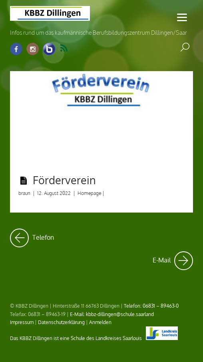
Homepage (89, 193)
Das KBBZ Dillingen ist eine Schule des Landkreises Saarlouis (93, 338)
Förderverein (64, 180)
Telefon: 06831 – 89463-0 (151, 305)
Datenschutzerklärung (61, 322)
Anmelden (100, 322)
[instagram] (32, 49)
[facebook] (16, 49)
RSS (64, 48)
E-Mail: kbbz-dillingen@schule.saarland (112, 314)
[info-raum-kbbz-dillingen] (49, 49)
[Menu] (182, 17)
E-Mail (173, 260)
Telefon (32, 238)
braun (24, 193)
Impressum (22, 322)
